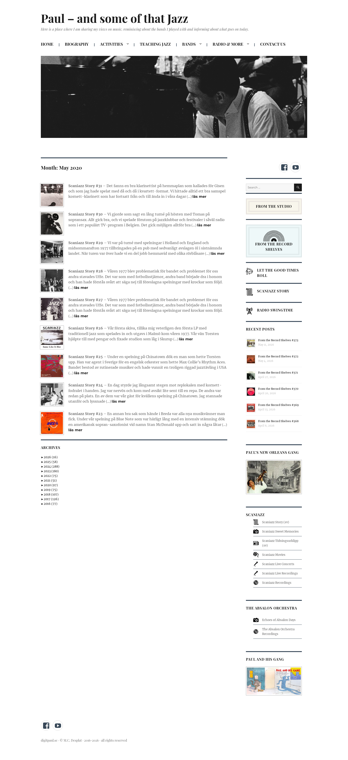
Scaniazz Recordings (276, 583)
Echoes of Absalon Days (279, 620)
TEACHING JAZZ (155, 44)
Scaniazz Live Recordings (280, 573)
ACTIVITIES (111, 44)
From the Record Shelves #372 (278, 356)
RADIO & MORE (228, 44)
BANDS (189, 44)
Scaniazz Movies (273, 555)
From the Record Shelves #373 (278, 340)
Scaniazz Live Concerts (278, 564)
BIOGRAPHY (77, 44)
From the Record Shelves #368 (278, 421)
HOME (47, 44)
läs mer (199, 196)
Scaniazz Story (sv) (275, 522)
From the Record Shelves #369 (278, 405)
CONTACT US (272, 44)
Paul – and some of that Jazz (114, 18)
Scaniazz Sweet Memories (280, 531)
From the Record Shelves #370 (278, 388)
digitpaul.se (49, 740)
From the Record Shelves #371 (278, 372)
